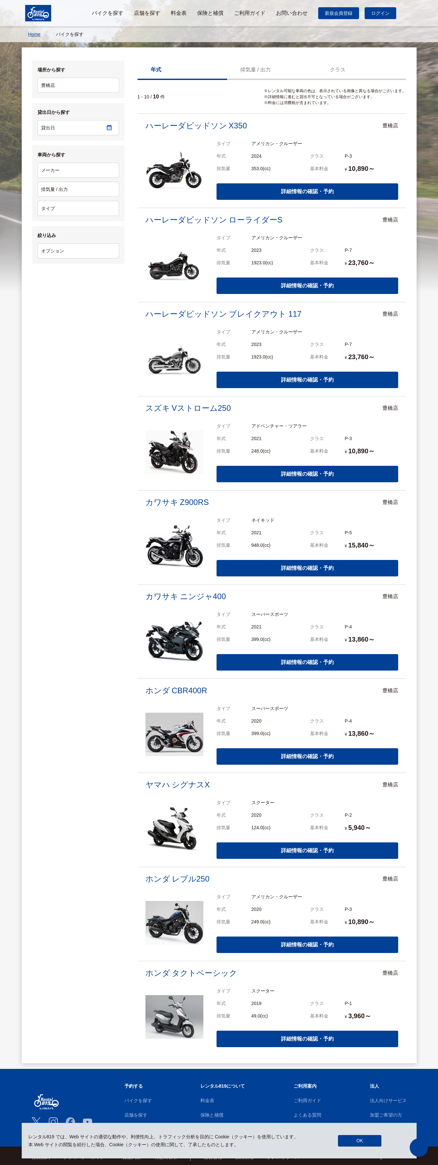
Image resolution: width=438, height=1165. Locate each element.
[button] (419, 1147)
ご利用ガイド (307, 1100)
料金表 (207, 1100)
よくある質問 (307, 1115)
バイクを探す (138, 1100)
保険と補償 (211, 1115)
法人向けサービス (388, 1100)
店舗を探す (135, 1115)
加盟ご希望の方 (386, 1115)
